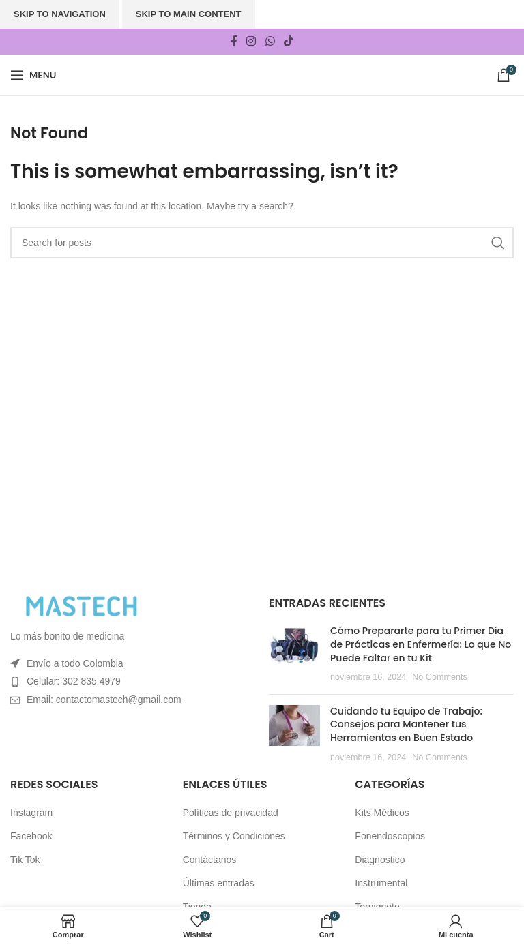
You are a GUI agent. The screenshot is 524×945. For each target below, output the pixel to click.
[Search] (262, 242)
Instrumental (381, 882)
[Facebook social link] (234, 41)
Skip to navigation (60, 14)
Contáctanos (210, 859)
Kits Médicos (382, 812)
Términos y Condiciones (234, 835)
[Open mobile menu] (33, 75)
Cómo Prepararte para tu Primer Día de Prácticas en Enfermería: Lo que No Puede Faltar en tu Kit (420, 644)
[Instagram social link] (251, 41)
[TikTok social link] (288, 41)
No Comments (439, 677)
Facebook (31, 835)
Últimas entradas (218, 882)
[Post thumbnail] (294, 654)
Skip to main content (189, 14)
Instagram (31, 812)
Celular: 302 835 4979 (74, 681)
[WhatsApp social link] (270, 41)
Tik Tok (25, 859)
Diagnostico (380, 859)
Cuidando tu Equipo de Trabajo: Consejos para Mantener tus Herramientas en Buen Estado (406, 724)
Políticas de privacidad (230, 812)
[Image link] (85, 605)
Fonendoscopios (390, 835)
